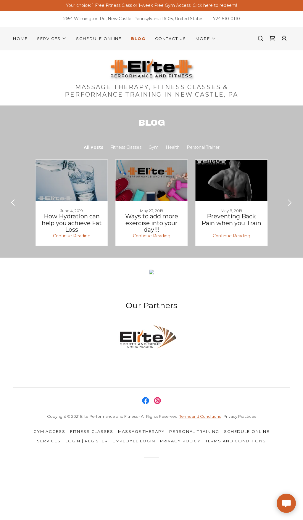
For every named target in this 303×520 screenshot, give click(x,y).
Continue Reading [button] (72, 236)
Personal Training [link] (194, 431)
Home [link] (20, 38)
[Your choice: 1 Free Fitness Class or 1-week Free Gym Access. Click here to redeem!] (151, 5)
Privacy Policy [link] (180, 441)
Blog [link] (138, 38)
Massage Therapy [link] (141, 431)
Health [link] (173, 147)
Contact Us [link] (170, 38)
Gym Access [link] (49, 431)
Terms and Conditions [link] (235, 441)
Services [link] (49, 441)
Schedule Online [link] (99, 38)
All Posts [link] (93, 147)
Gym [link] (154, 147)
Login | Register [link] (86, 441)
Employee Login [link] (134, 441)
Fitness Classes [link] (125, 147)
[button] (52, 38)
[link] (272, 38)
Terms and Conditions (200, 416)
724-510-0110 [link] (226, 18)
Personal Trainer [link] (203, 147)
